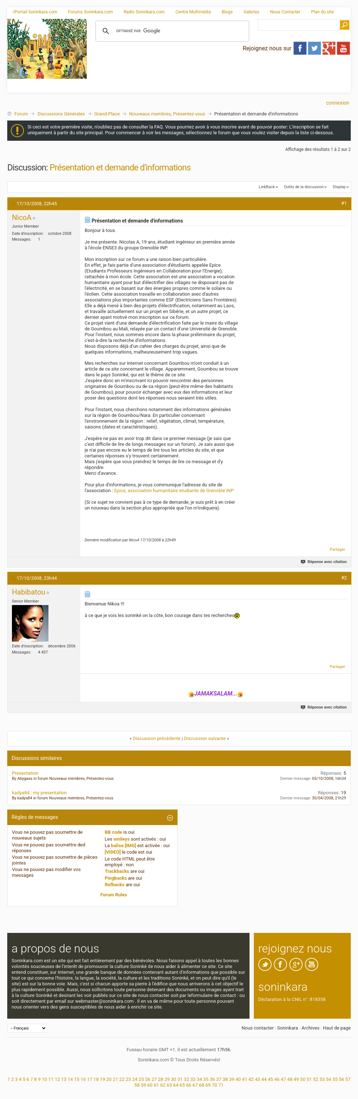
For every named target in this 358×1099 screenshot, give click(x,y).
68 (201, 1085)
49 (296, 1079)
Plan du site (322, 11)
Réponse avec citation (324, 561)
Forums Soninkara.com (90, 11)
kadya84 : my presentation (39, 792)
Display (339, 187)
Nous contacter (258, 1028)
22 (122, 1079)
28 (160, 1079)
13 (64, 1079)
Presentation (25, 773)
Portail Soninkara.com (35, 11)
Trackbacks (117, 871)
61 (156, 1085)
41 (244, 1079)
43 (257, 1079)
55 (335, 1079)
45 (270, 1079)
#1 (344, 203)
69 (208, 1085)
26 (147, 1079)
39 (231, 1079)
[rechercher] (171, 31)
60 (150, 1085)
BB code (113, 832)
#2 (344, 577)
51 (309, 1079)
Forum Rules (114, 894)
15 (77, 1079)
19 (102, 1079)
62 (163, 1085)
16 (83, 1079)
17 (89, 1079)
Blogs (227, 11)
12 (57, 1079)
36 (212, 1079)
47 (283, 1079)
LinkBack (266, 187)
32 (186, 1079)
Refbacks (115, 884)
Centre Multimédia (193, 11)
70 (214, 1085)
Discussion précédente (157, 738)
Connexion (337, 103)
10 (44, 1079)
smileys (121, 839)
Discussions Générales (61, 114)
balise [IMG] (123, 845)
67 (195, 1085)
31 (180, 1079)
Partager (337, 549)
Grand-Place (107, 114)
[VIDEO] (113, 852)
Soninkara (287, 1028)
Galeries (251, 11)
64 (176, 1085)
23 (128, 1079)
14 (70, 1079)
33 (193, 1079)
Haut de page (337, 1028)
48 (290, 1079)
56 (341, 1079)
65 (182, 1085)
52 (316, 1079)
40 (238, 1079)
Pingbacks (116, 878)
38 (225, 1079)
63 (169, 1085)
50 (303, 1079)
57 (348, 1079)
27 (154, 1079)
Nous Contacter (285, 11)
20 (109, 1079)
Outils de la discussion (304, 187)
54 (328, 1079)
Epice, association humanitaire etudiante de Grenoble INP (174, 490)
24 (134, 1079)
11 (51, 1079)
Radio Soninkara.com (144, 11)
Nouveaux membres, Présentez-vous (167, 114)
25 (141, 1079)
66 (188, 1085)
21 (115, 1079)
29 (167, 1079)
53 (322, 1079)
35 (206, 1079)
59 (143, 1085)
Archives (311, 1028)
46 (277, 1079)
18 (96, 1079)
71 (221, 1085)
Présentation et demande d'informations (120, 167)
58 (137, 1085)
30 (173, 1079)
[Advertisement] (165, 70)
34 (199, 1079)
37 (219, 1079)
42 (251, 1079)
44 (264, 1079)
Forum (21, 114)
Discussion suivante (205, 738)
